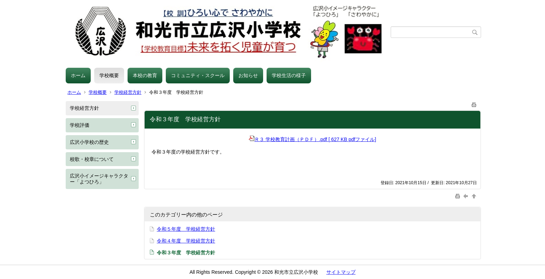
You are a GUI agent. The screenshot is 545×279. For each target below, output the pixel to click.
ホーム (78, 75)
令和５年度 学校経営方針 (186, 229)
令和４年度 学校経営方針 (186, 241)
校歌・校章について (92, 159)
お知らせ (248, 75)
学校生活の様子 (289, 75)
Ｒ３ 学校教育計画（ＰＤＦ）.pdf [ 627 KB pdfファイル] (312, 139)
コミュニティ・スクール (198, 75)
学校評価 (79, 125)
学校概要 (109, 75)
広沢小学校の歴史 (89, 142)
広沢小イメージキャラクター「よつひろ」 (99, 178)
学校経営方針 (127, 92)
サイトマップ (341, 272)
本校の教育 (145, 75)
